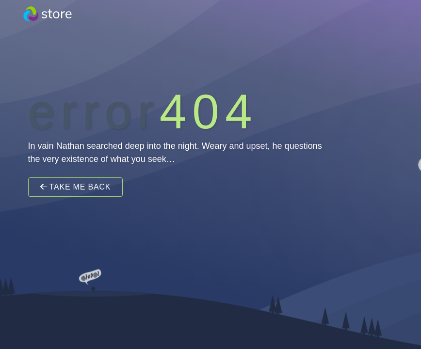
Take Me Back (75, 187)
